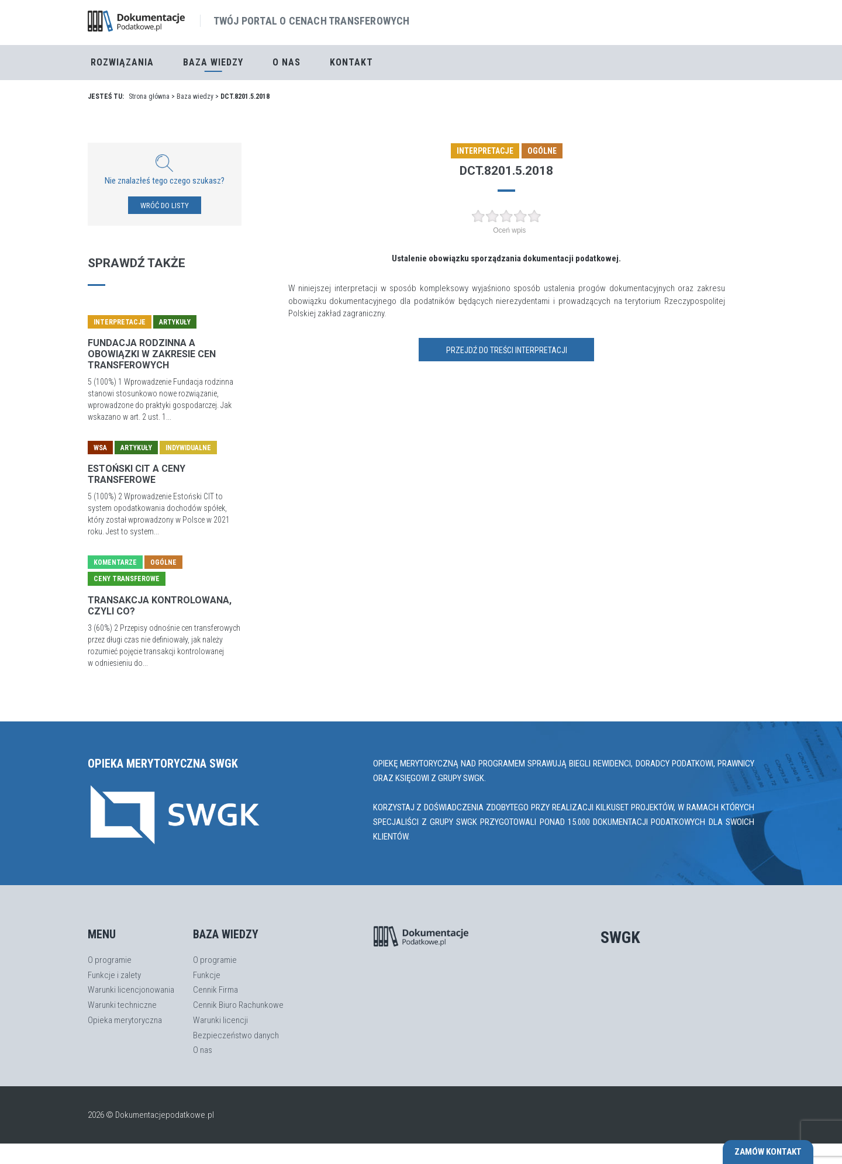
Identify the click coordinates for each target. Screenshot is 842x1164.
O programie (110, 960)
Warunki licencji (220, 1020)
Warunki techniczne (122, 1005)
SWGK (620, 937)
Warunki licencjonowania (131, 990)
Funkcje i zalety (114, 975)
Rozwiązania (122, 62)
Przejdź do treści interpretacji (506, 350)
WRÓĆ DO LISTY (164, 205)
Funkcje (206, 975)
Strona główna (149, 96)
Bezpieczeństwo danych (236, 1035)
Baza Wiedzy (213, 62)
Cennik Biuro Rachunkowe (238, 1005)
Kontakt (351, 62)
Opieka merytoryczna (125, 1020)
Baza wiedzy (195, 96)
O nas (286, 62)
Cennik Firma (215, 990)
